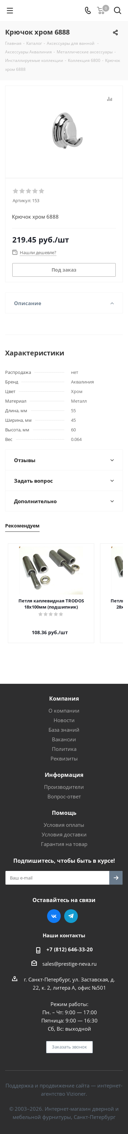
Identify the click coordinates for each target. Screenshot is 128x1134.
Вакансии (64, 733)
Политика (64, 742)
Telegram (71, 910)
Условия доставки (64, 828)
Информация (64, 768)
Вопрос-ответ (64, 790)
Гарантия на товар (64, 837)
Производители (64, 780)
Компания (64, 692)
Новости (64, 714)
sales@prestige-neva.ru (69, 957)
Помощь (64, 806)
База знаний (64, 723)
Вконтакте (54, 910)
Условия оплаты (64, 818)
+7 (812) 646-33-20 (69, 943)
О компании (64, 704)
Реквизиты (64, 752)
